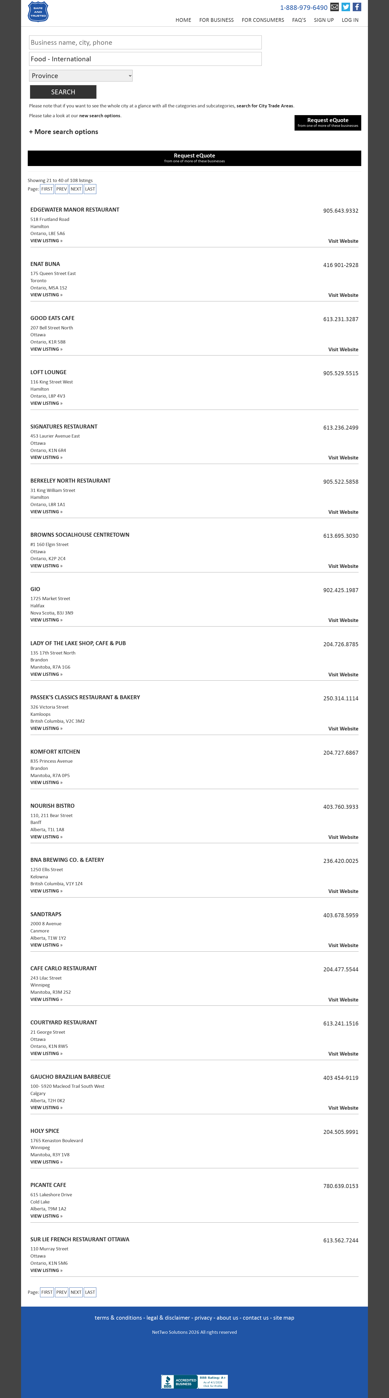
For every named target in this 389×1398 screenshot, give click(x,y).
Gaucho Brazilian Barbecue (70, 1076)
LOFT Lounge (48, 372)
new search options (99, 115)
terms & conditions (118, 1317)
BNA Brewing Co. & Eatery (67, 859)
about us (227, 1317)
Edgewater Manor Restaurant (74, 209)
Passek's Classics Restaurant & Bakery (85, 697)
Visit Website (343, 241)
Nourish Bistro (52, 805)
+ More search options (63, 132)
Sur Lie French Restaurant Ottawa (79, 1239)
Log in (350, 20)
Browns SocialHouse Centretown (79, 534)
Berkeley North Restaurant (70, 480)
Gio (35, 589)
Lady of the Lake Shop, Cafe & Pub (78, 643)
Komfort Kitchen (55, 751)
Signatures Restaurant (63, 426)
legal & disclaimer (168, 1317)
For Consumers (263, 20)
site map (283, 1317)
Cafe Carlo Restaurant (63, 968)
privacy (203, 1317)
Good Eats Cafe (52, 318)
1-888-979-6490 (304, 7)
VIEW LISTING (44, 240)
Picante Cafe (48, 1185)
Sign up (324, 20)
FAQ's (299, 20)
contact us (256, 1317)
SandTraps (45, 914)
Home (183, 20)
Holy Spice (44, 1131)
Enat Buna (45, 264)
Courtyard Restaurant (63, 1022)
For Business (216, 20)
